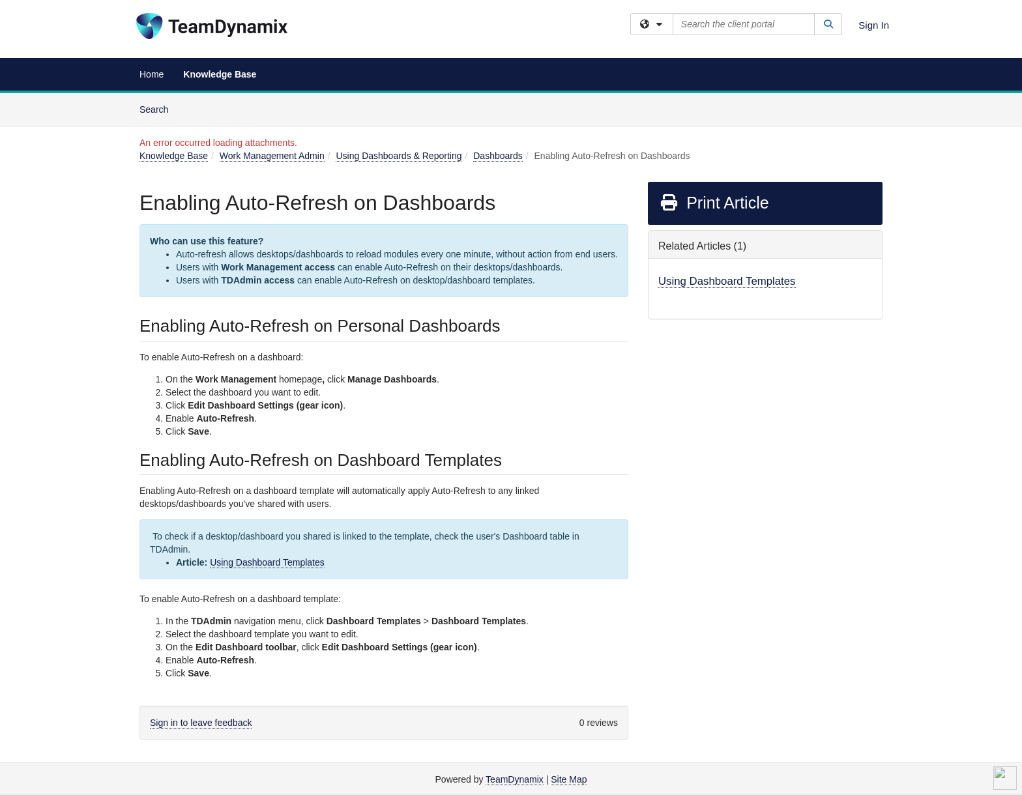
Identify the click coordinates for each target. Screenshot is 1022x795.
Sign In (873, 25)
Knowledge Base (219, 74)
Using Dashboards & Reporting (398, 156)
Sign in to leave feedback (201, 722)
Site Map (569, 779)
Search (158, 108)
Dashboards (498, 156)
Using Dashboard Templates (267, 562)
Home (151, 74)
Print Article (714, 203)
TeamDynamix (515, 779)
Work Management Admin (272, 156)
